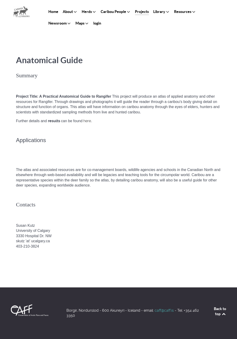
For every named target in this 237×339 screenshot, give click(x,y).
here (87, 121)
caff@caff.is (164, 310)
